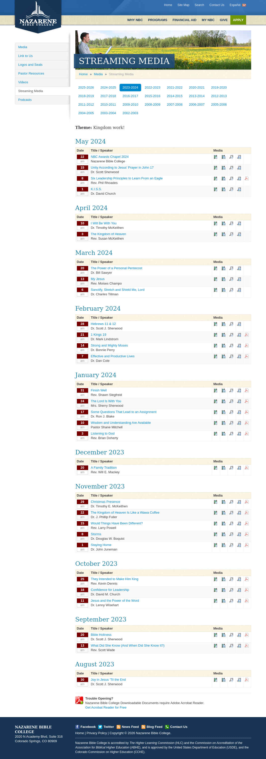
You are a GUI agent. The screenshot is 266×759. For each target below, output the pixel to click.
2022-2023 (152, 87)
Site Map (183, 5)
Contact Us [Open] (179, 727)
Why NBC (135, 20)
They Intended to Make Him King (114, 579)
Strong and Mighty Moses (109, 345)
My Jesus (98, 279)
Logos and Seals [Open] (30, 64)
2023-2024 (130, 87)
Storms (96, 534)
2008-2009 (152, 104)
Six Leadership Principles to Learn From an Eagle (127, 178)
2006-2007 (196, 104)
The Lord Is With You (106, 401)
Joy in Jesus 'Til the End (108, 679)
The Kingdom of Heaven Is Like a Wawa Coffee (125, 512)
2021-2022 (174, 87)
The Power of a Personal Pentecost (116, 268)
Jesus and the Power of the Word (115, 600)
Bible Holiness (101, 635)
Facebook (88, 727)
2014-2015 (174, 96)
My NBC (208, 20)
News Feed (130, 727)
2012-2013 (219, 96)
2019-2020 (219, 87)
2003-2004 (108, 113)
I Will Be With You (104, 223)
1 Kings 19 (98, 334)
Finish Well (99, 390)
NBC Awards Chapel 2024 (110, 157)
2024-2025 (108, 87)
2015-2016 (152, 96)
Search (199, 5)
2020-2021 (196, 87)
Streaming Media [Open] (30, 91)
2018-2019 (86, 96)
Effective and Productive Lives (113, 356)
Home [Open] (83, 74)
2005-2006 (219, 104)
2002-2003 (130, 113)
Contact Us (216, 5)
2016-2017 (130, 96)
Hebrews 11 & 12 (103, 324)
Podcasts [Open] (25, 100)
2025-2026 (86, 87)
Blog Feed (155, 727)
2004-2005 (86, 113)
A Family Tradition (104, 467)
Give (224, 20)
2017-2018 (108, 96)
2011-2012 (86, 104)
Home (168, 5)
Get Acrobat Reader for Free (106, 707)
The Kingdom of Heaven (108, 234)
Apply (238, 20)
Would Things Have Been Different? (117, 523)
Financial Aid (184, 20)
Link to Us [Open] (25, 56)
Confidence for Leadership (110, 590)
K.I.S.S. (96, 189)
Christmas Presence (105, 502)
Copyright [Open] (117, 733)
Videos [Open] (23, 82)
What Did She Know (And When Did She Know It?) (128, 645)
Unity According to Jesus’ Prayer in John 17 (122, 167)
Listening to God (103, 433)
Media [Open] (22, 47)
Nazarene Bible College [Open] (153, 733)
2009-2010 (130, 104)
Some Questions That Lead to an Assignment (123, 412)
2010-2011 (108, 104)
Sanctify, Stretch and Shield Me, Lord (118, 290)
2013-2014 (196, 96)
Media (98, 74)
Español (235, 5)
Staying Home (101, 545)
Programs (157, 20)
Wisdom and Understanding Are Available (121, 423)
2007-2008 (174, 104)
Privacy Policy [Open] (97, 733)
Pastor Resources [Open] (31, 73)
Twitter (108, 727)
